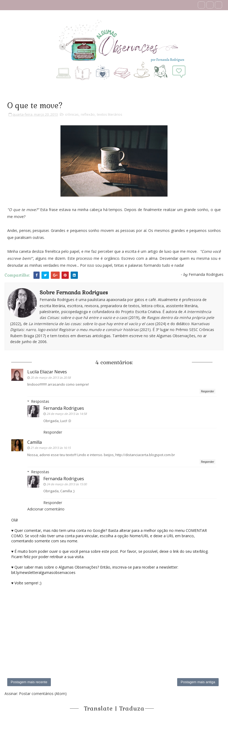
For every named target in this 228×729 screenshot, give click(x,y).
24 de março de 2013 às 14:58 (67, 414)
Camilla (34, 442)
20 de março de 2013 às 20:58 (51, 377)
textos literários (109, 114)
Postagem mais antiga (198, 682)
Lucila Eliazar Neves (47, 372)
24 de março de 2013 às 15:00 (67, 484)
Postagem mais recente (29, 682)
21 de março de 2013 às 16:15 (51, 448)
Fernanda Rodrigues (63, 408)
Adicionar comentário (45, 509)
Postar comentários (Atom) (43, 693)
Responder (207, 391)
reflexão (88, 114)
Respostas (40, 401)
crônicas (72, 114)
